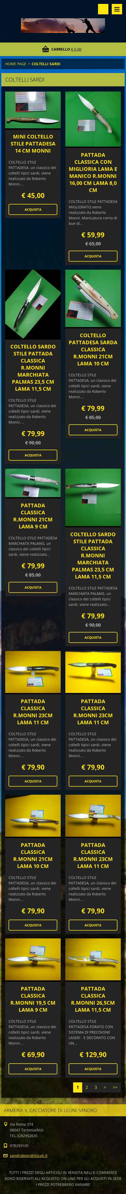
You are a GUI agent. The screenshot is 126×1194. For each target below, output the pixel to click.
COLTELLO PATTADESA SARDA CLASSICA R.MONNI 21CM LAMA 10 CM (93, 349)
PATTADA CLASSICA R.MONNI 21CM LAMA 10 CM (33, 855)
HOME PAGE (15, 63)
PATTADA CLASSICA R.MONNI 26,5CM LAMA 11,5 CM (93, 999)
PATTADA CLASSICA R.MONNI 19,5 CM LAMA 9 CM (32, 999)
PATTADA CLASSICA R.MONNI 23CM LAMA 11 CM (33, 712)
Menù (117, 9)
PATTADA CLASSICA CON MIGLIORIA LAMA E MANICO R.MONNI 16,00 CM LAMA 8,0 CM (93, 172)
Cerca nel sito (103, 9)
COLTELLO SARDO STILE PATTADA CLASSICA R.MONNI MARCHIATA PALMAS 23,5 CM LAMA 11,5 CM (33, 367)
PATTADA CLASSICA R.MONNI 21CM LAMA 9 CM (33, 516)
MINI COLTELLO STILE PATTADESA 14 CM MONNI (33, 143)
